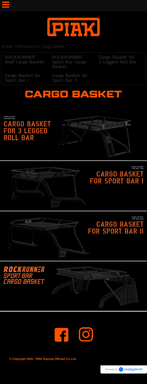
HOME (7, 47)
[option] (73, 136)
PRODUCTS (27, 47)
